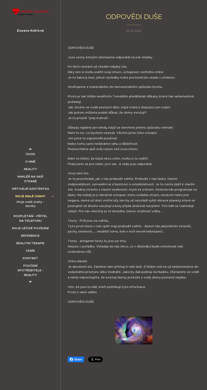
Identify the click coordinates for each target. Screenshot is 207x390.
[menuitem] (30, 154)
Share (76, 359)
